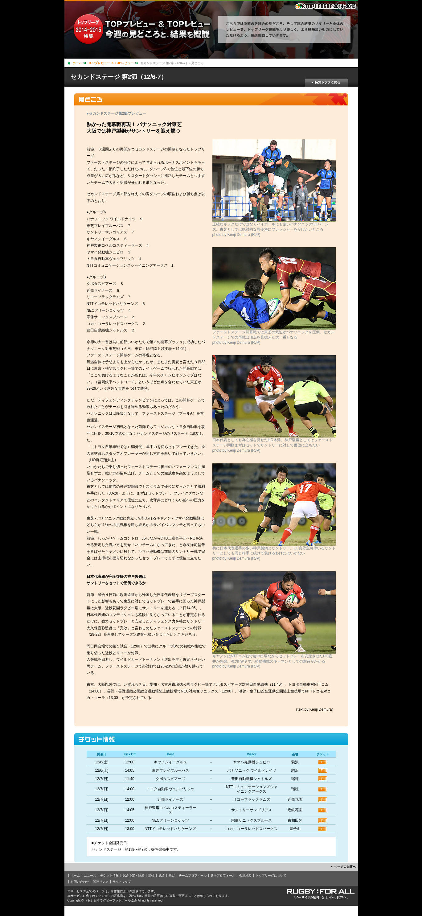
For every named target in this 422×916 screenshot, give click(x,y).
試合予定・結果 (133, 875)
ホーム (77, 63)
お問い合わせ (80, 881)
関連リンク (101, 881)
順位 (151, 875)
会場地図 (245, 875)
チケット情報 (109, 875)
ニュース (90, 875)
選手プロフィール (223, 875)
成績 (161, 875)
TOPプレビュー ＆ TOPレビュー (110, 63)
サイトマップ (122, 881)
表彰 (172, 875)
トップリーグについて (271, 875)
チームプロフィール (193, 875)
